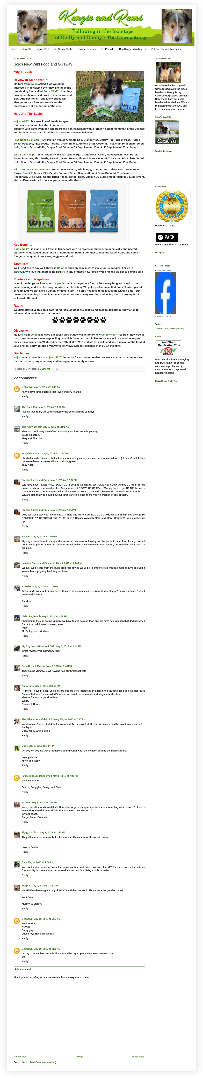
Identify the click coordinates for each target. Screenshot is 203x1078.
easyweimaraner (31, 453)
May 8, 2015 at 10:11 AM (47, 387)
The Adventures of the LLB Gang (40, 719)
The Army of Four (32, 427)
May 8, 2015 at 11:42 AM (56, 427)
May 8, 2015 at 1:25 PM (63, 510)
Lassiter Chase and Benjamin (38, 563)
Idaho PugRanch (31, 616)
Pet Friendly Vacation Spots (166, 49)
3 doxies (26, 586)
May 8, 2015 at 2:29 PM (45, 586)
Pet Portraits (107, 49)
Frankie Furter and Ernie (35, 480)
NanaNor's (28, 686)
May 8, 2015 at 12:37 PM (63, 480)
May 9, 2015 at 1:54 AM (52, 832)
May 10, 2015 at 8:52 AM (47, 949)
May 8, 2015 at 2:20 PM (69, 563)
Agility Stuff (43, 49)
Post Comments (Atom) (43, 1062)
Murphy (26, 885)
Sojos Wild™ (51, 91)
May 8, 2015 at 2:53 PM (54, 616)
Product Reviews (87, 49)
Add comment (23, 969)
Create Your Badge (163, 316)
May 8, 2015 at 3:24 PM (68, 646)
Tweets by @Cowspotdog (169, 328)
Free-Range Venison (26, 139)
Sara (24, 862)
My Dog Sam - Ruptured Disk (38, 646)
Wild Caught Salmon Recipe (31, 169)
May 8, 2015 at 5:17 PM (72, 719)
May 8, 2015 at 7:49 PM (65, 776)
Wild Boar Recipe (24, 154)
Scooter (26, 802)
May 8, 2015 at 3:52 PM (47, 686)
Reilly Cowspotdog (163, 270)
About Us (27, 49)
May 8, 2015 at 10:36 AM (52, 407)
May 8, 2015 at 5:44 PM (41, 745)
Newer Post (20, 1056)
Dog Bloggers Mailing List (132, 49)
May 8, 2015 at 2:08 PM (44, 536)
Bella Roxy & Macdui (33, 666)
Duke (25, 745)
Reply (25, 396)
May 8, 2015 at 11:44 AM (54, 453)
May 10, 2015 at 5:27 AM (47, 919)
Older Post (138, 1056)
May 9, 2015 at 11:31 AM (45, 885)
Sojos (34, 83)
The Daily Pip (30, 407)
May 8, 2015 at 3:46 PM (59, 666)
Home (14, 49)
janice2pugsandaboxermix (37, 776)
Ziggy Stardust (30, 832)
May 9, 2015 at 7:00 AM (40, 862)
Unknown (27, 387)
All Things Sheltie (63, 49)
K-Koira (26, 536)
